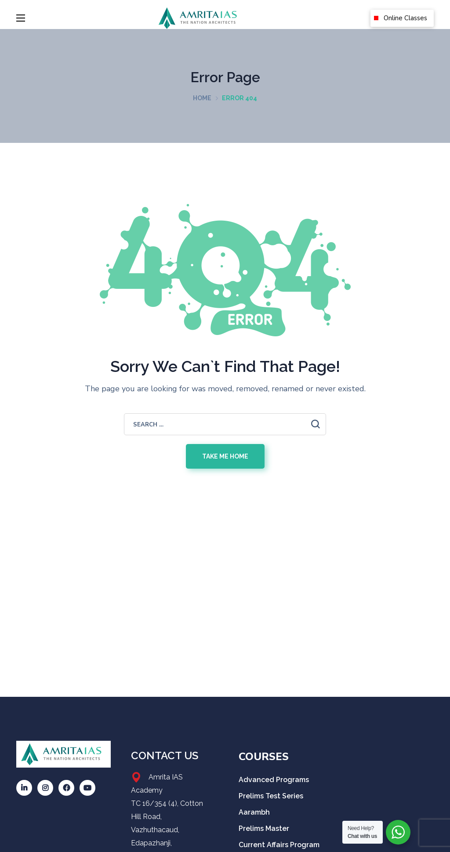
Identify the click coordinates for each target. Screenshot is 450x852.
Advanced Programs (274, 780)
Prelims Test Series (271, 796)
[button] (402, 18)
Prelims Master (264, 828)
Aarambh (255, 812)
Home (202, 98)
